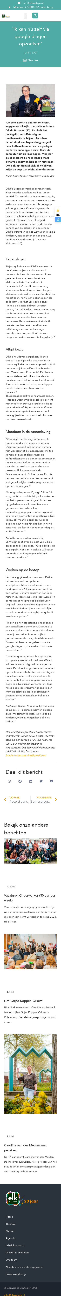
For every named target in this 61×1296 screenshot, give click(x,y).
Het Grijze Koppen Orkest (23, 1001)
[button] (25, 16)
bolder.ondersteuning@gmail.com (26, 755)
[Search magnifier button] (35, 15)
